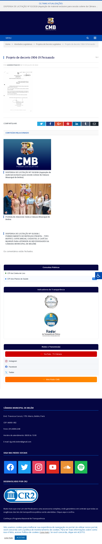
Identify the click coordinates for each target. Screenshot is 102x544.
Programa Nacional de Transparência (29, 518)
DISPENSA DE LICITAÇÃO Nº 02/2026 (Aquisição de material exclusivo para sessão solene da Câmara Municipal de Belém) (51, 6)
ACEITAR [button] (21, 537)
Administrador (13, 65)
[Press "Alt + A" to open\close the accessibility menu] (98, 275)
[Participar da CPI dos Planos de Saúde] (51, 279)
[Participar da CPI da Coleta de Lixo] (51, 273)
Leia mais (44, 532)
